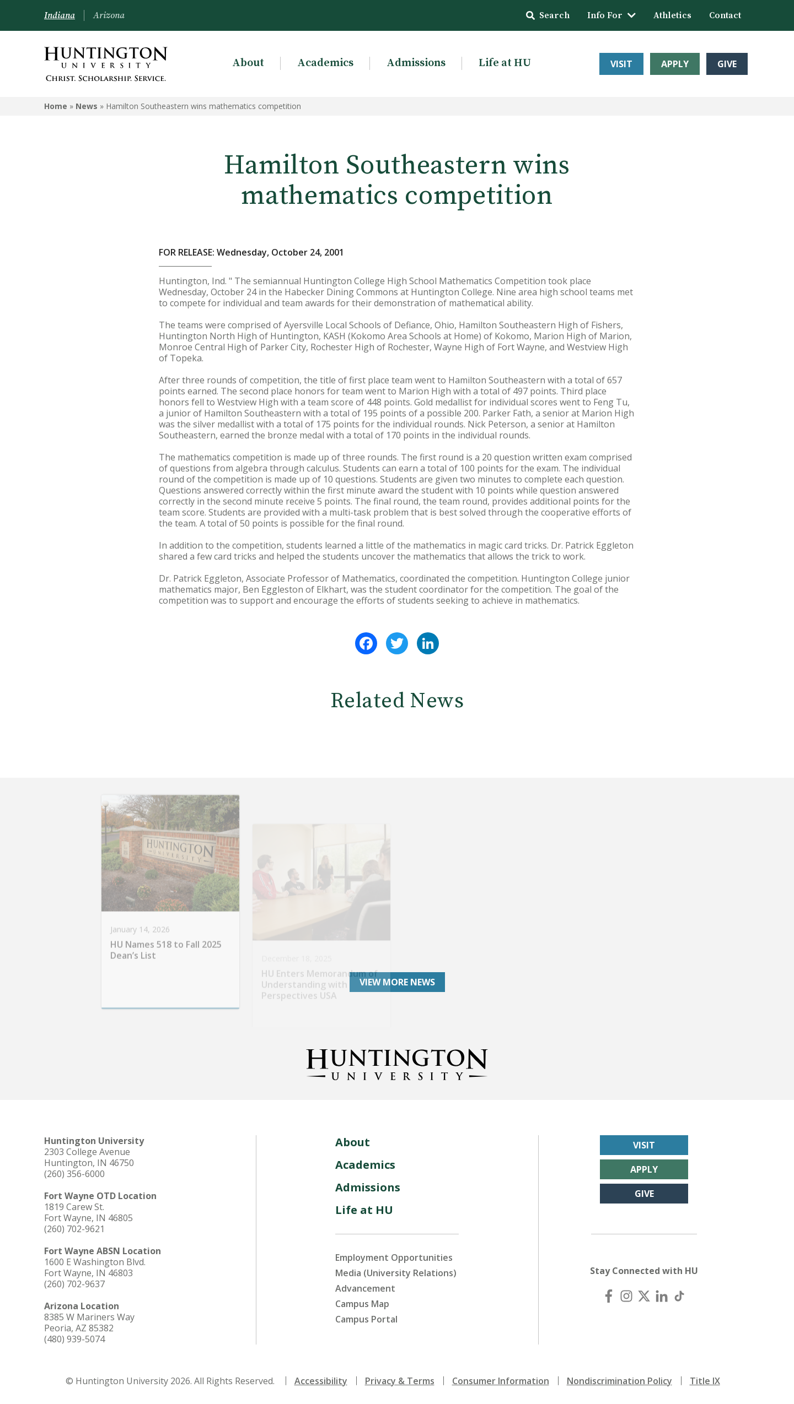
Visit (621, 64)
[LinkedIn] (661, 1296)
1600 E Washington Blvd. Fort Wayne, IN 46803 (95, 1267)
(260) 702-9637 (74, 1284)
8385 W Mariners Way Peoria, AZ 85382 (89, 1322)
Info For (611, 15)
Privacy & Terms (399, 1381)
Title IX (705, 1381)
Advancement (365, 1288)
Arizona (109, 15)
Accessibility (320, 1381)
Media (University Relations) (396, 1273)
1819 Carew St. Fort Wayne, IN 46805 (88, 1212)
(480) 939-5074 (74, 1339)
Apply (675, 64)
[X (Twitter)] (644, 1296)
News (87, 106)
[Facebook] (608, 1296)
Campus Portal (366, 1319)
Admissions (416, 63)
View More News (397, 982)
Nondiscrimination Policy (619, 1381)
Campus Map (362, 1304)
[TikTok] (679, 1296)
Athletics (672, 15)
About (248, 63)
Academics (325, 63)
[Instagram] (626, 1296)
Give (727, 64)
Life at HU (505, 63)
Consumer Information (500, 1381)
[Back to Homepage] (397, 1062)
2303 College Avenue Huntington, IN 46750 (89, 1157)
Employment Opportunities (394, 1257)
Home (55, 106)
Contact (725, 15)
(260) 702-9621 (74, 1229)
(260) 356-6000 (74, 1174)
